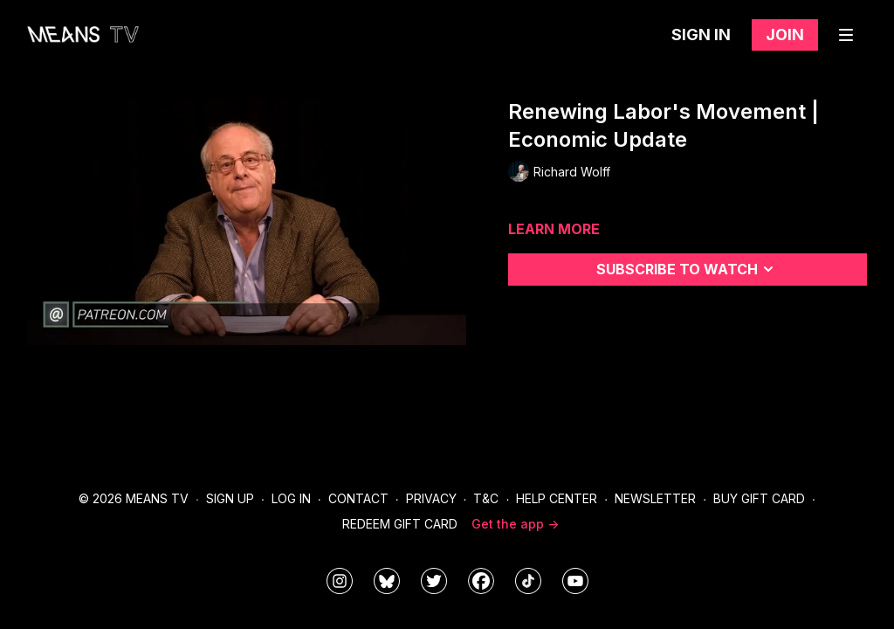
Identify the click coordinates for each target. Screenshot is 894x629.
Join (785, 34)
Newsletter (655, 498)
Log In (291, 498)
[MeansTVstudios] (387, 581)
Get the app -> (515, 523)
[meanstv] (481, 581)
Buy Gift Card (759, 498)
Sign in (701, 34)
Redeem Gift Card (399, 523)
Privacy (431, 498)
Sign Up (230, 498)
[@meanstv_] (528, 581)
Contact (358, 498)
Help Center (556, 498)
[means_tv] (340, 581)
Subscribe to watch (687, 269)
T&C (486, 498)
